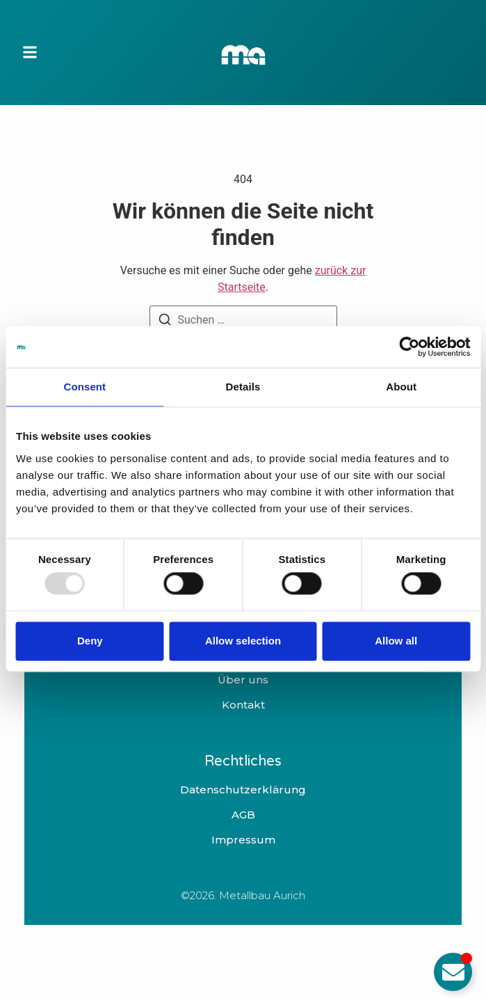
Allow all (396, 641)
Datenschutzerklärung (243, 790)
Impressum (243, 840)
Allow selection (243, 641)
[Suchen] (165, 322)
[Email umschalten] (453, 972)
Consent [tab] (84, 387)
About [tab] (401, 387)
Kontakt (243, 705)
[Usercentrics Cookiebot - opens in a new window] (409, 346)
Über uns (243, 680)
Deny (90, 641)
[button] (30, 52)
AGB (243, 815)
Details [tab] (243, 387)
